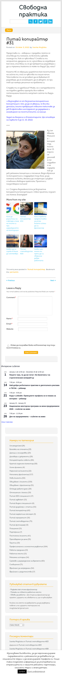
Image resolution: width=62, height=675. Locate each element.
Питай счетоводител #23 (37, 641)
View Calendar (7, 422)
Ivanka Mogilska (39, 47)
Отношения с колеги (19, 492)
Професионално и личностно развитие (26, 546)
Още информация (36, 671)
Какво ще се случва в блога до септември (12, 251)
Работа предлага (17, 550)
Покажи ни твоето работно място (26, 592)
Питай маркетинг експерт (21, 514)
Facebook (35, 21)
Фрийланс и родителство (21, 572)
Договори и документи (19, 456)
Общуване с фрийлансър (20, 485)
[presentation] (25, 338)
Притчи (13, 543)
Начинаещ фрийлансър (19, 474)
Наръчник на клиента (19, 471)
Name (9, 319)
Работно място (16, 554)
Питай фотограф (17, 525)
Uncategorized (15, 446)
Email (9, 324)
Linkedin (50, 21)
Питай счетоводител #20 (26, 251)
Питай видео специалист (21, 503)
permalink (14, 272)
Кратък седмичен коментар (22, 464)
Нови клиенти (16, 478)
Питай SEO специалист (20, 496)
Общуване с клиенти (19, 482)
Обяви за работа (18, 595)
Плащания (14, 528)
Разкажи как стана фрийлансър (24, 589)
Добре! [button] (22, 671)
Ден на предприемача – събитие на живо (27, 417)
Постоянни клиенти (18, 536)
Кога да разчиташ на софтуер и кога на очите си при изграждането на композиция (12, 223)
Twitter (40, 21)
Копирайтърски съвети (20, 460)
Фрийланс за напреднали (20, 568)
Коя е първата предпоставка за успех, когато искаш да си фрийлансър (40, 222)
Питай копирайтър (36, 269)
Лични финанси (16, 467)
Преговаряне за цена (18, 539)
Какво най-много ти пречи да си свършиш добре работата (39, 254)
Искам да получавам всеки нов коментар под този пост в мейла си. (30, 346)
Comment (11, 297)
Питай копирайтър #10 (25, 219)
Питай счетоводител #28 (37, 649)
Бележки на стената (19, 449)
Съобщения (15, 564)
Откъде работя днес (19, 489)
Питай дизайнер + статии (21, 507)
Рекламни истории (17, 557)
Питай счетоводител (19, 521)
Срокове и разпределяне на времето (25, 561)
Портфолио (15, 532)
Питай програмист (18, 518)
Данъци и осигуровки (18, 453)
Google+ (45, 21)
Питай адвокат (16, 500)
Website (9, 329)
